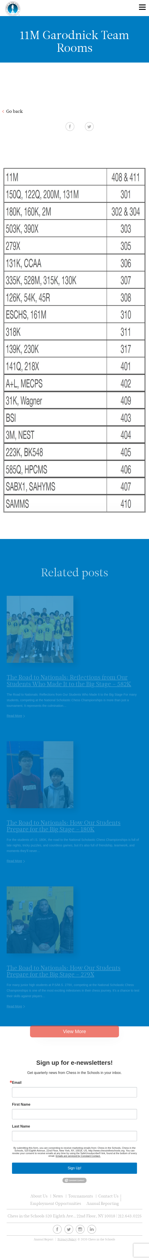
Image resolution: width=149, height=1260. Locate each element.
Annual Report (43, 1239)
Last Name (21, 1126)
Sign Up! (74, 1168)
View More (74, 1040)
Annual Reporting (103, 1203)
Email (17, 1082)
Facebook (70, 126)
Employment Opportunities (55, 1203)
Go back (14, 111)
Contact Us (108, 1196)
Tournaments (80, 1196)
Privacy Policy (67, 1239)
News (58, 1196)
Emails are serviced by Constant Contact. (78, 1156)
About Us (39, 1196)
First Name (21, 1104)
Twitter (89, 126)
